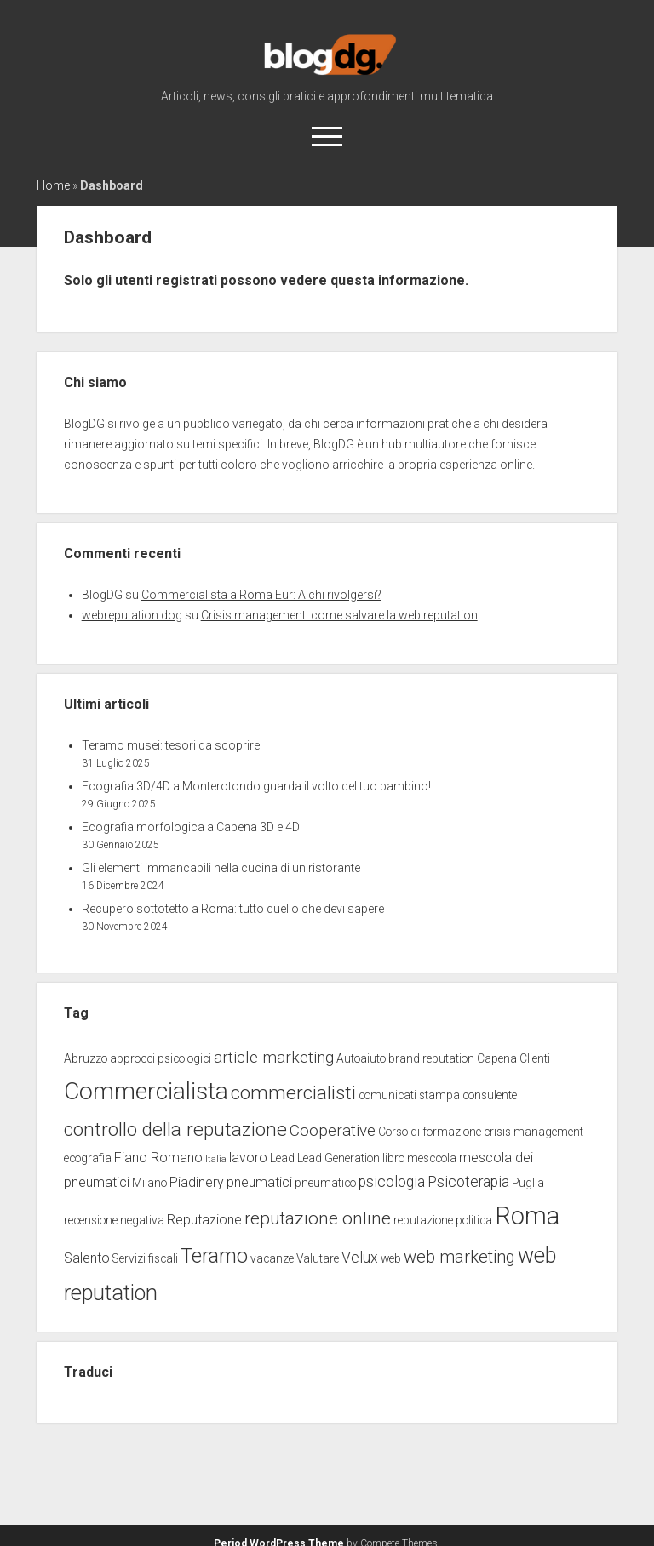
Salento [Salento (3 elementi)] (87, 1258)
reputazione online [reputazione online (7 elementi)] (317, 1218)
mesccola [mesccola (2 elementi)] (431, 1158)
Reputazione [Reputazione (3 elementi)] (204, 1220)
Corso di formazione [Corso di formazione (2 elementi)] (429, 1131)
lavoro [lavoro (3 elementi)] (248, 1158)
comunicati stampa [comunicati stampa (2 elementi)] (409, 1095)
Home (53, 185)
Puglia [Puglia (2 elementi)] (528, 1182)
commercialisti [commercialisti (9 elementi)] (293, 1092)
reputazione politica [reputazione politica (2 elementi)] (442, 1220)
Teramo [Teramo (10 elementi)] (214, 1256)
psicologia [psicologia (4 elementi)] (392, 1181)
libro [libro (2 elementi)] (393, 1158)
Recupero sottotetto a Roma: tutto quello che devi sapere (233, 909)
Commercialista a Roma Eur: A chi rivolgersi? (261, 595)
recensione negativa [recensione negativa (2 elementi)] (114, 1220)
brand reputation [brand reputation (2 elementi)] (431, 1058)
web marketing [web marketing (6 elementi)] (459, 1256)
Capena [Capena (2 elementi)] (497, 1058)
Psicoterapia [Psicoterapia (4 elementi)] (468, 1181)
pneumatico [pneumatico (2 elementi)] (325, 1182)
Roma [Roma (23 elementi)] (527, 1215)
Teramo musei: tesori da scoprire (171, 745)
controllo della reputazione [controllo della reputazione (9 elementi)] (175, 1129)
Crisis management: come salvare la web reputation (339, 615)
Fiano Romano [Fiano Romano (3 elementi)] (158, 1158)
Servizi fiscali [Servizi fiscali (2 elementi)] (145, 1258)
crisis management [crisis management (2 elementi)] (533, 1131)
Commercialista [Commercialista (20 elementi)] (146, 1091)
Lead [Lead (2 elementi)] (282, 1158)
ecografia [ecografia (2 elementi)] (88, 1158)
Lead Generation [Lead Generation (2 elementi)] (338, 1158)
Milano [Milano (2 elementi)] (149, 1182)
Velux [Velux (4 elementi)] (359, 1257)
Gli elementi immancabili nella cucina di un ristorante (221, 868)
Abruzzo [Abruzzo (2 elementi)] (85, 1058)
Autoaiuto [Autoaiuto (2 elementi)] (361, 1058)
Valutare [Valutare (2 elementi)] (317, 1258)
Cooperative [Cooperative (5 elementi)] (333, 1130)
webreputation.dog (132, 615)
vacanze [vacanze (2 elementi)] (272, 1258)
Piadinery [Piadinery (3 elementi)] (196, 1182)
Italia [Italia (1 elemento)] (216, 1159)
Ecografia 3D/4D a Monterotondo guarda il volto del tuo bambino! (256, 786)
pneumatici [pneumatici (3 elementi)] (259, 1182)
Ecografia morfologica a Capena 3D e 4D (191, 827)
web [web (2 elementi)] (391, 1258)
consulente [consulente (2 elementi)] (489, 1095)
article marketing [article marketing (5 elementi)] (274, 1057)
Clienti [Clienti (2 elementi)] (534, 1058)
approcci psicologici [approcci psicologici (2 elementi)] (160, 1058)
